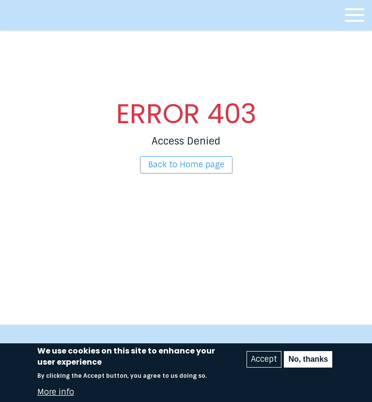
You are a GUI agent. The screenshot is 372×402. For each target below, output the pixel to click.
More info (55, 395)
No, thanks (308, 362)
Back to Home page (186, 165)
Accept (264, 362)
